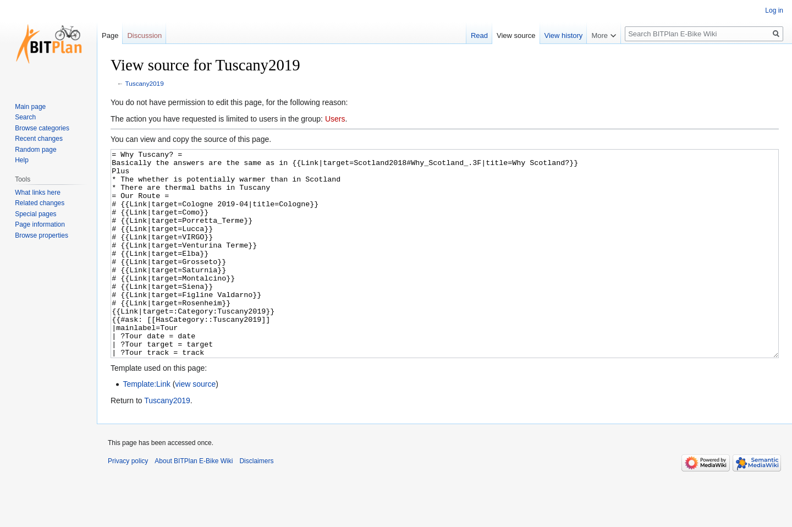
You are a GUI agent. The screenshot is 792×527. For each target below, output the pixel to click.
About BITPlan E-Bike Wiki (194, 502)
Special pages (35, 214)
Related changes (39, 203)
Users (335, 118)
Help (22, 160)
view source (195, 425)
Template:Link (146, 425)
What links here (38, 192)
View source (516, 35)
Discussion (144, 35)
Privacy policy (128, 502)
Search (25, 117)
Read (479, 35)
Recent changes (39, 138)
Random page (35, 149)
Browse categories (42, 128)
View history (563, 35)
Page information (40, 224)
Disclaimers (256, 502)
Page (110, 35)
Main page (30, 107)
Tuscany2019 (144, 83)
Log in (774, 10)
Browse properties (41, 235)
